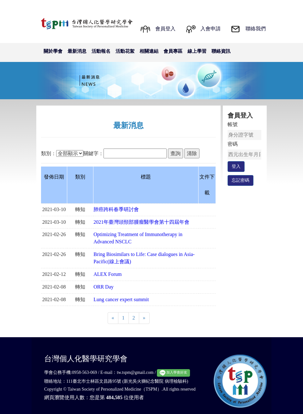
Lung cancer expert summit (121, 299)
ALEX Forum (107, 274)
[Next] (144, 318)
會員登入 (165, 28)
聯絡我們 (256, 28)
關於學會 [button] (53, 51)
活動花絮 (125, 51)
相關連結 (149, 51)
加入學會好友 (173, 372)
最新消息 (77, 51)
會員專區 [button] (172, 51)
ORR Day (103, 286)
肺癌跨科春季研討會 (116, 209)
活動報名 (101, 51)
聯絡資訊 (220, 51)
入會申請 (210, 28)
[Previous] (113, 318)
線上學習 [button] (196, 51)
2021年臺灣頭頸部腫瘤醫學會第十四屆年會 (141, 222)
